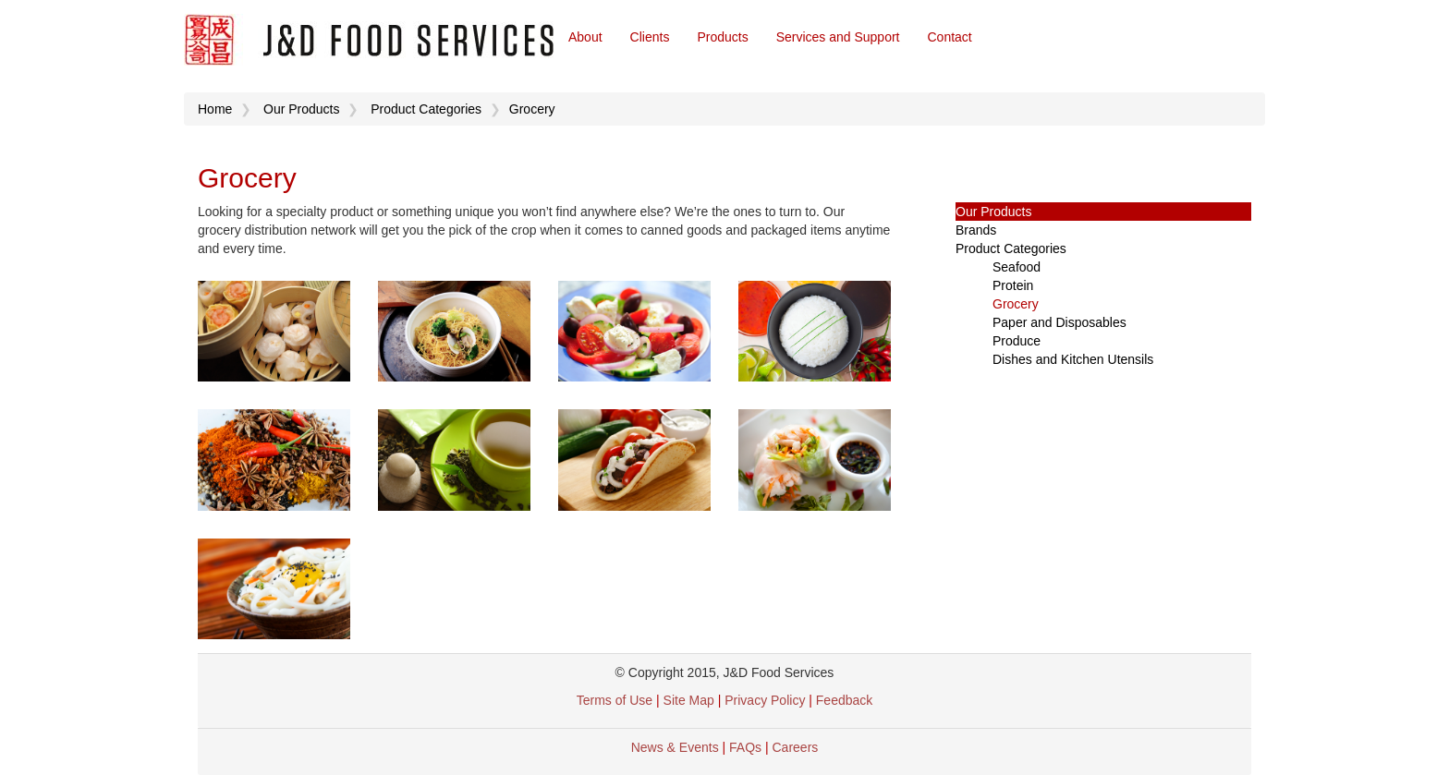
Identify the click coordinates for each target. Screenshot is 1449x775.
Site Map (689, 700)
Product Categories (426, 109)
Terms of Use (614, 700)
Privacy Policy (766, 700)
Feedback (844, 700)
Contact (950, 37)
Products (722, 37)
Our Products (301, 109)
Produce (1016, 340)
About (585, 37)
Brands (976, 230)
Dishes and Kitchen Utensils (1072, 359)
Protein (1012, 285)
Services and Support (838, 37)
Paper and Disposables (1059, 322)
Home (215, 109)
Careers (796, 747)
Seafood (1016, 267)
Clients (650, 37)
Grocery (532, 109)
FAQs (745, 747)
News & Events (675, 747)
